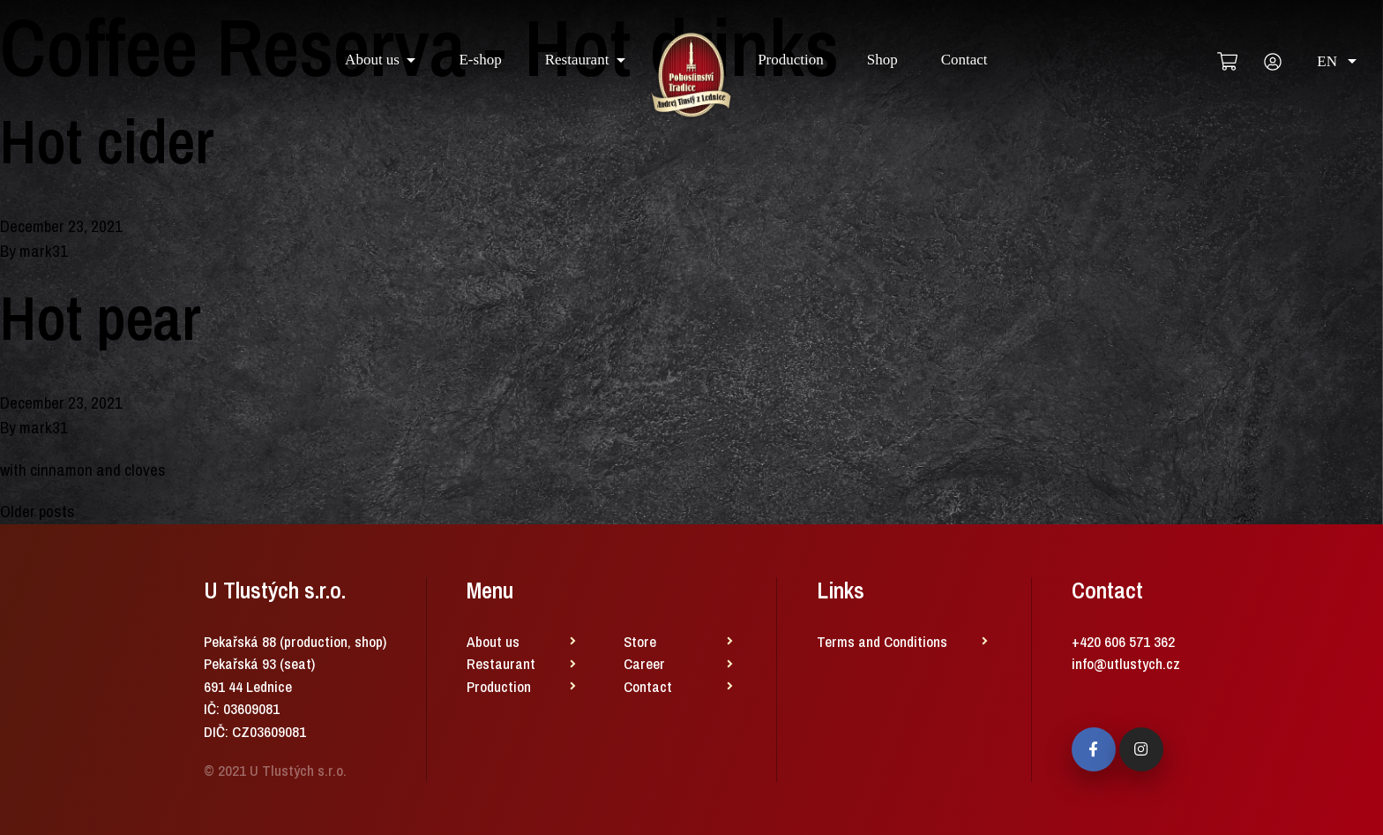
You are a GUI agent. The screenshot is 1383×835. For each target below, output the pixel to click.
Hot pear (100, 317)
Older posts (37, 511)
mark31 (43, 250)
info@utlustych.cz (1126, 663)
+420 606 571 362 (1123, 641)
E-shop (480, 59)
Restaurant (577, 59)
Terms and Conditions (882, 641)
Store (640, 641)
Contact (964, 59)
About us (372, 59)
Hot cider (107, 141)
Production (791, 59)
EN (1337, 61)
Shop (882, 59)
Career (644, 663)
